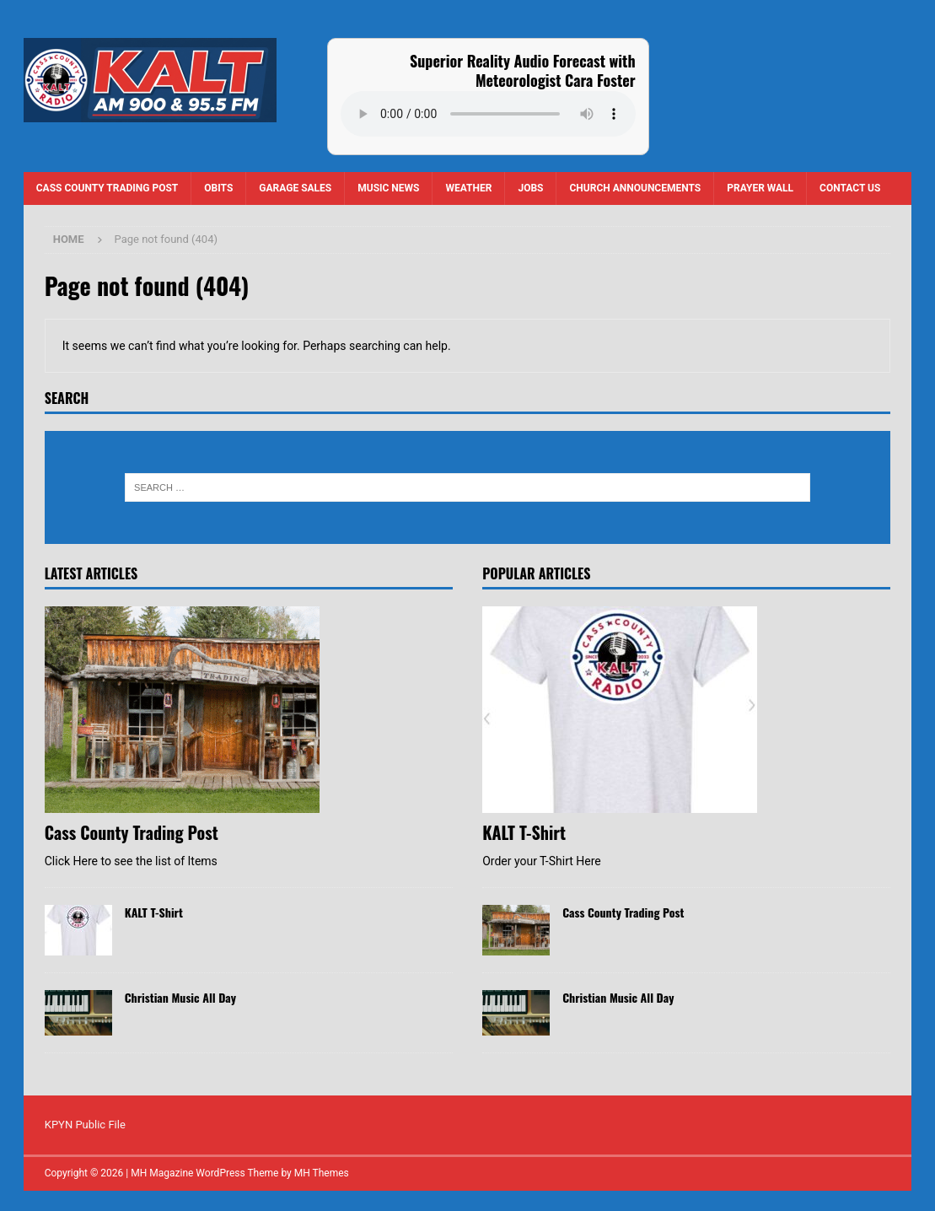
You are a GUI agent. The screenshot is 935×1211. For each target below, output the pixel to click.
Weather (468, 188)
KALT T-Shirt (154, 912)
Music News (388, 188)
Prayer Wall (760, 188)
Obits (218, 188)
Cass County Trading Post (107, 188)
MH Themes (321, 1173)
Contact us (849, 188)
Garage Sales (295, 188)
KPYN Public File (85, 1124)
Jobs (530, 188)
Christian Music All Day (180, 997)
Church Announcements (635, 188)
